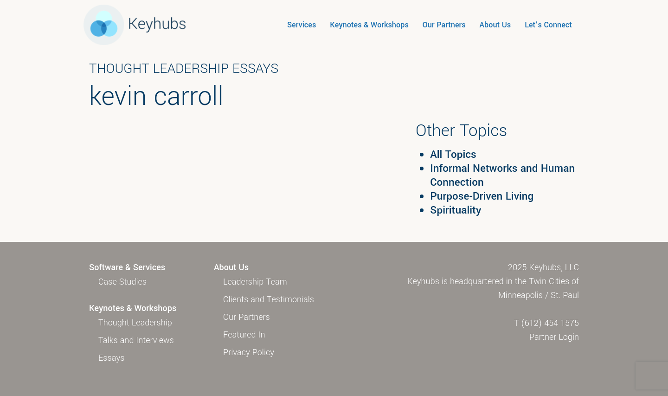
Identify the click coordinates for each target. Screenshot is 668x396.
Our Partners (444, 24)
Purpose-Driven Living (481, 196)
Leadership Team (255, 282)
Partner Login (554, 337)
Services (301, 24)
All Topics (453, 154)
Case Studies (122, 282)
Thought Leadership (135, 323)
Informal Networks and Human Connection (502, 175)
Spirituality (455, 210)
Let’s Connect (548, 24)
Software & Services (127, 267)
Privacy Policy (248, 352)
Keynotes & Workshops (369, 24)
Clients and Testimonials (268, 299)
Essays (111, 358)
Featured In (244, 335)
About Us (495, 24)
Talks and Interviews (136, 340)
